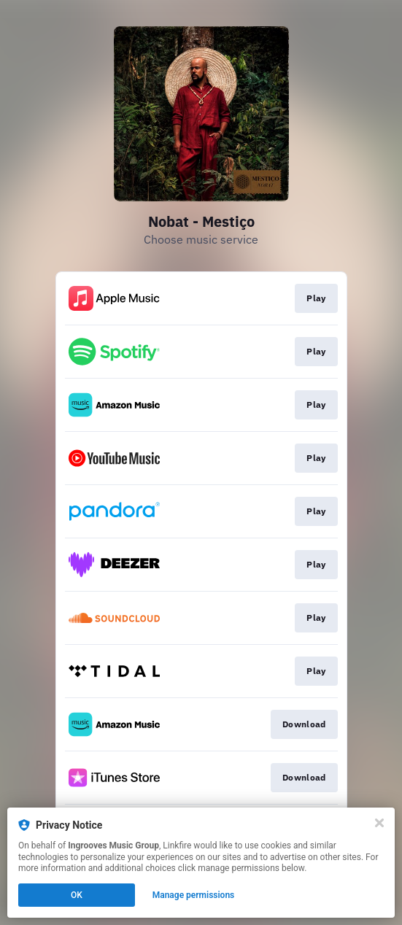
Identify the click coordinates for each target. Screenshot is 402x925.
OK (76, 895)
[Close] (379, 823)
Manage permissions (193, 895)
